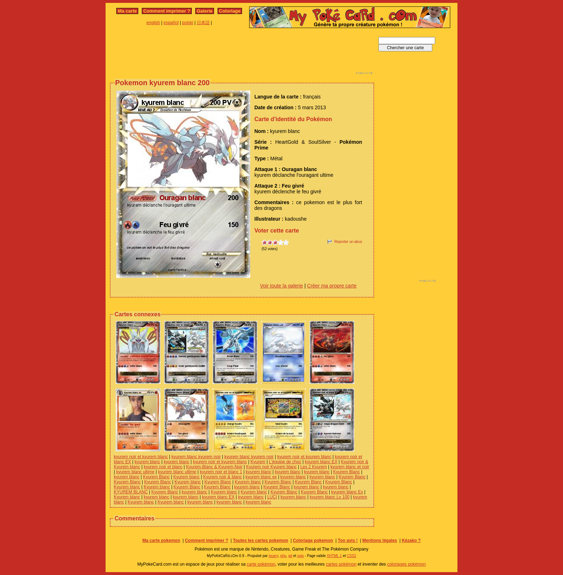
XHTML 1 (334, 556)
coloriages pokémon (406, 564)
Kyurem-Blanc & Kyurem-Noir (214, 466)
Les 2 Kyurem (313, 466)
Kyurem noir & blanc (222, 476)
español (171, 22)
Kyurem (258, 461)
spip (300, 556)
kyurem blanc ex (261, 476)
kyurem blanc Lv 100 (330, 497)
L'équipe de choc (285, 461)
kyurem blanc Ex (347, 491)
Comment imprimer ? (166, 11)
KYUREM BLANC (131, 491)
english (153, 22)
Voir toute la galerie (281, 286)
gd (290, 556)
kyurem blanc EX (321, 461)
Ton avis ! (348, 540)
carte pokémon (261, 564)
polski (187, 22)
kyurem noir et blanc (163, 466)
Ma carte (127, 11)
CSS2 (351, 556)
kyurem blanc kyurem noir (196, 456)
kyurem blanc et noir (349, 466)
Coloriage (230, 11)
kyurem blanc (147, 461)
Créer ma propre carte (332, 286)
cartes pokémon (341, 564)
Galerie (205, 11)
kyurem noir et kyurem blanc (141, 456)
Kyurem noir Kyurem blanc (271, 466)
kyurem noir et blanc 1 (221, 471)
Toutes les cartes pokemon (260, 540)
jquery (273, 556)
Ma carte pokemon (161, 540)
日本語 (203, 22)
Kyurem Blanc (346, 471)
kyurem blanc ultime (135, 471)
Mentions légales (379, 540)
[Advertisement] (242, 53)
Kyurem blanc (186, 476)
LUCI (272, 497)
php (283, 556)
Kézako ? (411, 540)
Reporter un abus (348, 242)
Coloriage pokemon (313, 540)
